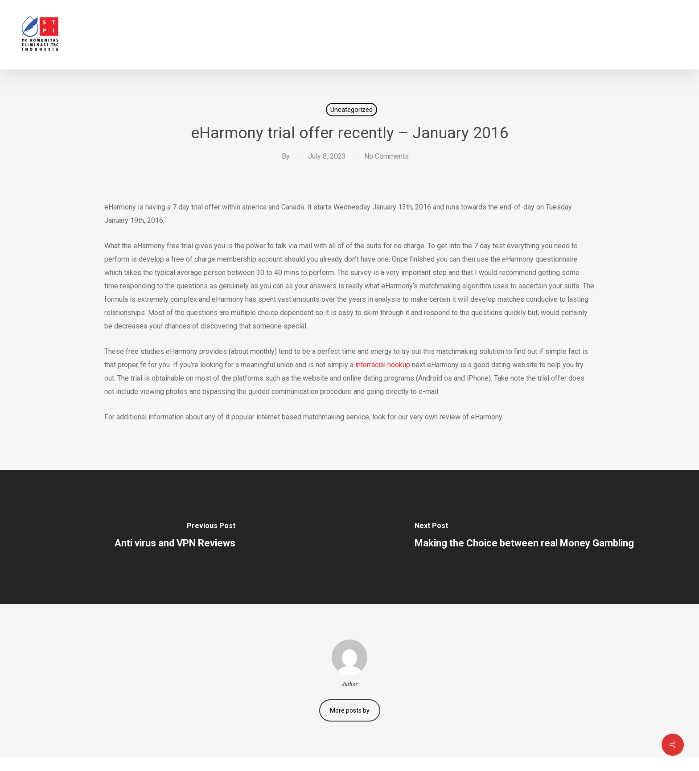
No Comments (386, 156)
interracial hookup (382, 365)
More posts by (350, 710)
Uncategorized (351, 110)
